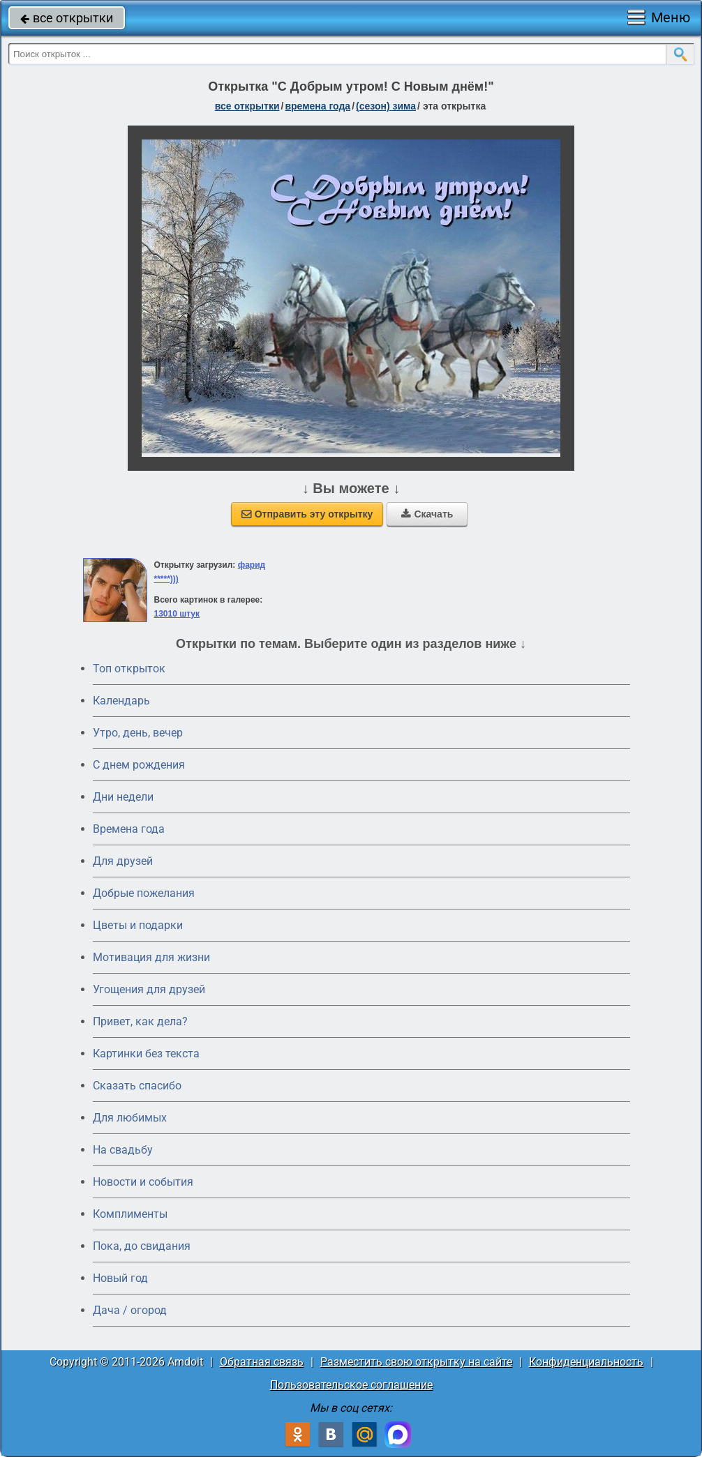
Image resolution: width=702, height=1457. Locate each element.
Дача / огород (130, 1310)
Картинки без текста (146, 1053)
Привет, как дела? (140, 1021)
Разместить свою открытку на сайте (416, 1361)
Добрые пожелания (144, 893)
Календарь (121, 700)
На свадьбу (123, 1149)
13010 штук (177, 614)
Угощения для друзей (149, 989)
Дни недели (123, 796)
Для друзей (123, 861)
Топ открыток (129, 668)
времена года (317, 106)
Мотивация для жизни (151, 957)
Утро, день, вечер (138, 732)
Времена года (129, 829)
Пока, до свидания (142, 1246)
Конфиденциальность (586, 1361)
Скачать (427, 514)
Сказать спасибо (137, 1085)
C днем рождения (139, 764)
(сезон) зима (386, 106)
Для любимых (130, 1117)
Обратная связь (262, 1361)
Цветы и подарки (138, 925)
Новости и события (143, 1181)
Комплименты (130, 1214)
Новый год (120, 1278)
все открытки (66, 17)
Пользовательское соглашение (351, 1384)
